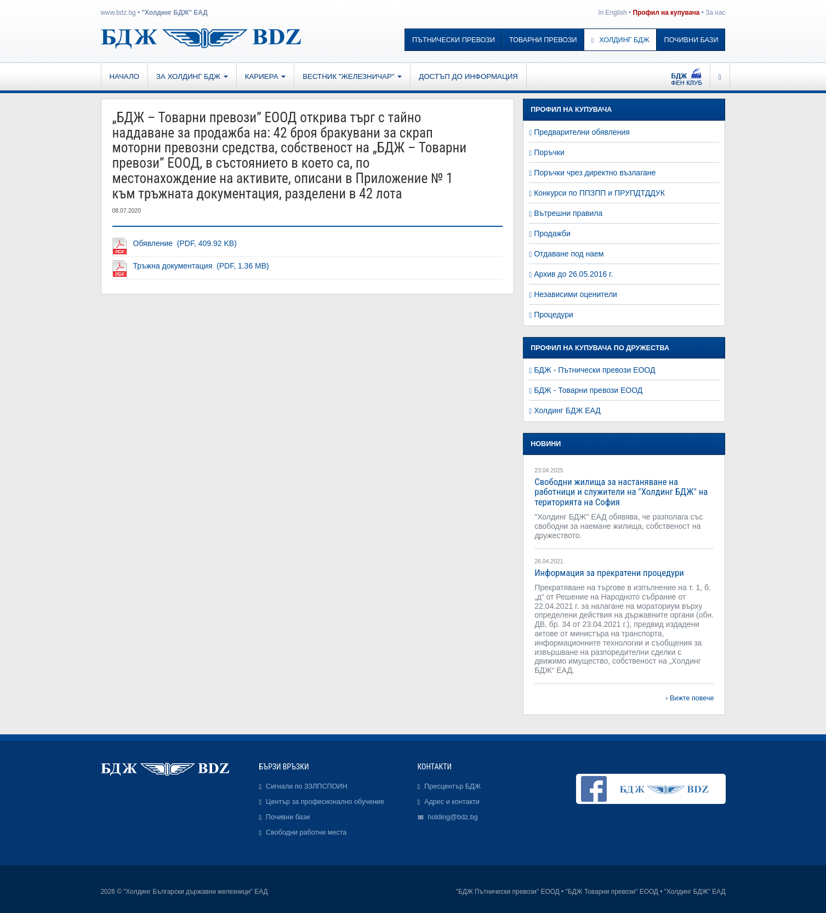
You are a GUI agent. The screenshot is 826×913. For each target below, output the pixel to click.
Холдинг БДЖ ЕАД (567, 410)
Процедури (553, 314)
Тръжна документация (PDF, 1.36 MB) (201, 265)
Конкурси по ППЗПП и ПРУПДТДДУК (599, 193)
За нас (715, 12)
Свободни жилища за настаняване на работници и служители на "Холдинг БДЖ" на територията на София (621, 491)
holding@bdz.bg (453, 817)
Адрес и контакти (452, 802)
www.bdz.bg (118, 12)
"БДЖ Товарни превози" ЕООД (612, 891)
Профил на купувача (666, 12)
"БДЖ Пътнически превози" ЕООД (508, 891)
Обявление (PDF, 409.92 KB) (185, 243)
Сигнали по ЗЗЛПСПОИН (306, 786)
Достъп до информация (468, 76)
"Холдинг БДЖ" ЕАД (174, 12)
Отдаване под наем (568, 253)
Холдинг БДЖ (620, 40)
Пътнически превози (453, 40)
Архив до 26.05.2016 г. (573, 274)
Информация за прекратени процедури (609, 572)
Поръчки (549, 152)
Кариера (265, 76)
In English (612, 12)
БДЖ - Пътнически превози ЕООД (594, 370)
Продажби (552, 233)
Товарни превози (543, 40)
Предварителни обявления (582, 132)
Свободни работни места (306, 832)
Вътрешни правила (568, 213)
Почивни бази (691, 40)
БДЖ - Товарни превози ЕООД (588, 390)
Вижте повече (692, 698)
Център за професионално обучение (325, 802)
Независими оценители (575, 294)
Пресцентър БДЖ (452, 786)
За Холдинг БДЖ (192, 76)
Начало (125, 76)
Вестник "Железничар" (352, 76)
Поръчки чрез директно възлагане (595, 172)
